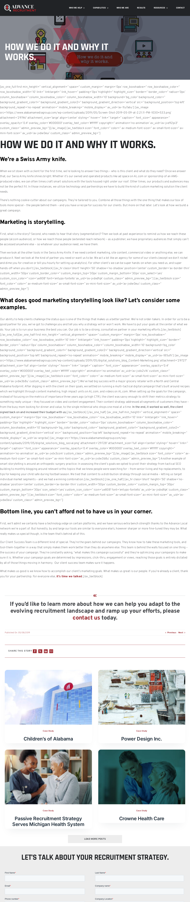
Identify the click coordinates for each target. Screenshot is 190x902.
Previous (171, 632)
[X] (40, 651)
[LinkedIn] (45, 651)
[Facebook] (34, 651)
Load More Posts (95, 839)
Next (180, 632)
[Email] (51, 651)
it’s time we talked (69, 576)
